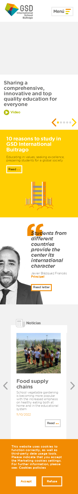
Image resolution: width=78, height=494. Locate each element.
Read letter (41, 287)
